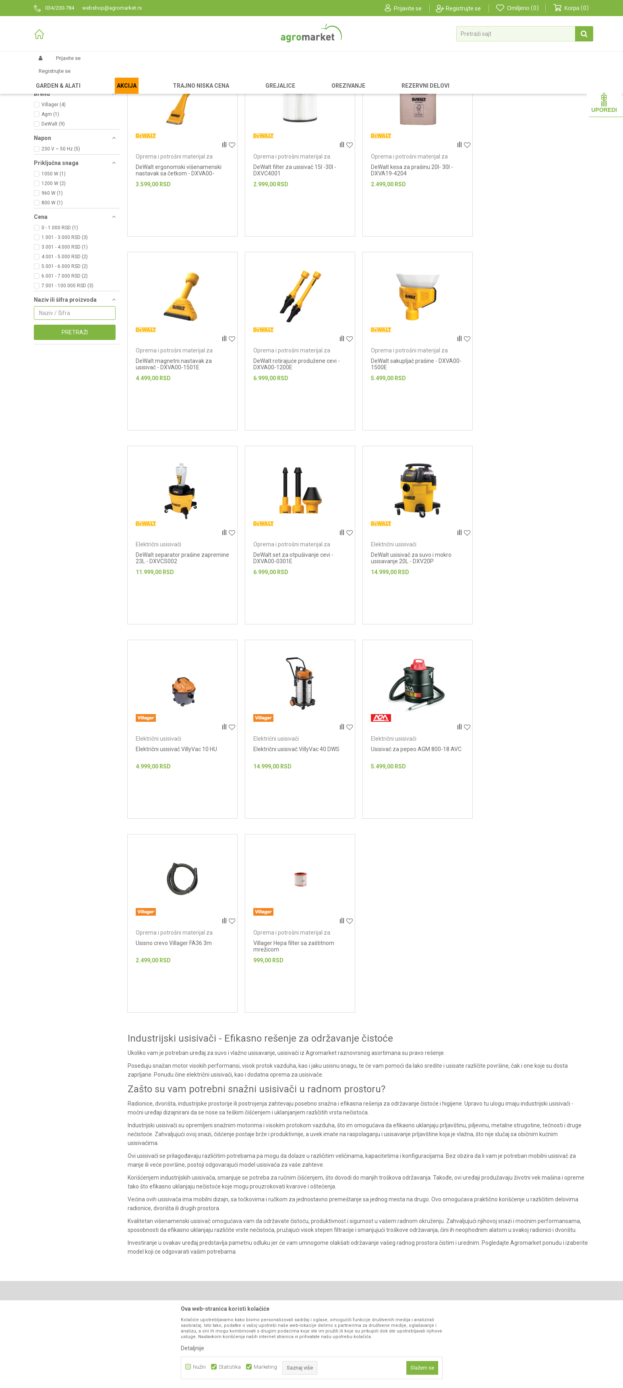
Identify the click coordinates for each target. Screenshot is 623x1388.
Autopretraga (400, 90)
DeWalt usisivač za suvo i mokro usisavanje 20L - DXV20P (176, 625)
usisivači (287, 926)
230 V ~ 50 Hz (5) (60, 217)
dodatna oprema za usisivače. (284, 948)
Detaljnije (192, 1348)
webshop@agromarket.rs (76, 1279)
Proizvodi (76, 77)
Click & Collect (333, 1289)
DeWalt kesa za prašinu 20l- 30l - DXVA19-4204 (411, 238)
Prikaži (503, 90)
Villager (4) (53, 172)
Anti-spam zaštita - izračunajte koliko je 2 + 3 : (509, 1265)
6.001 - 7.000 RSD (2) (64, 344)
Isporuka (327, 1278)
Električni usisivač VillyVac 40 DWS (413, 622)
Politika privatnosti (339, 1255)
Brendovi (186, 1266)
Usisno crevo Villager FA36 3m (174, 816)
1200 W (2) (53, 251)
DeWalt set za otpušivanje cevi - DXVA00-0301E (528, 431)
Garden (101, 77)
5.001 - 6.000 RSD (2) (64, 334)
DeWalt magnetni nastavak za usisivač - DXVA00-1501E (526, 238)
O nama (185, 1244)
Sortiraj (436, 90)
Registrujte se (463, 8)
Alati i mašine (130, 77)
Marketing (265, 1367)
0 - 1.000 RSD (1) (59, 296)
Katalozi (185, 1278)
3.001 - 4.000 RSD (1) (64, 315)
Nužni (199, 1367)
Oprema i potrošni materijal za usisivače (67, 114)
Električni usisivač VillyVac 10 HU (293, 622)
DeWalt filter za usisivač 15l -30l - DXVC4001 (294, 238)
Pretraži (75, 400)
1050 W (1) (53, 242)
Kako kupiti (330, 1266)
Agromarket (47, 77)
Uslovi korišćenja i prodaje (348, 1244)
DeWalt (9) (53, 192)
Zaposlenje (189, 1289)
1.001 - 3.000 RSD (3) (64, 305)
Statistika (230, 1367)
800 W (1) (52, 271)
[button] (524, 33)
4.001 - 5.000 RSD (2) (64, 324)
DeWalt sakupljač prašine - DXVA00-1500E (298, 431)
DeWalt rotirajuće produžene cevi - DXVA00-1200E (179, 431)
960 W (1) (52, 261)
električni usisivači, (209, 948)
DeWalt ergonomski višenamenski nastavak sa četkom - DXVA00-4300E (178, 241)
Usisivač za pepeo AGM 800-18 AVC (533, 622)
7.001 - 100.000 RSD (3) (67, 353)
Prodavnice (189, 1255)
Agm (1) (50, 182)
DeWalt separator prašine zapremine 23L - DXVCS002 (405, 431)
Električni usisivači (58, 128)
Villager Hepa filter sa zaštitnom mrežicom (293, 819)
